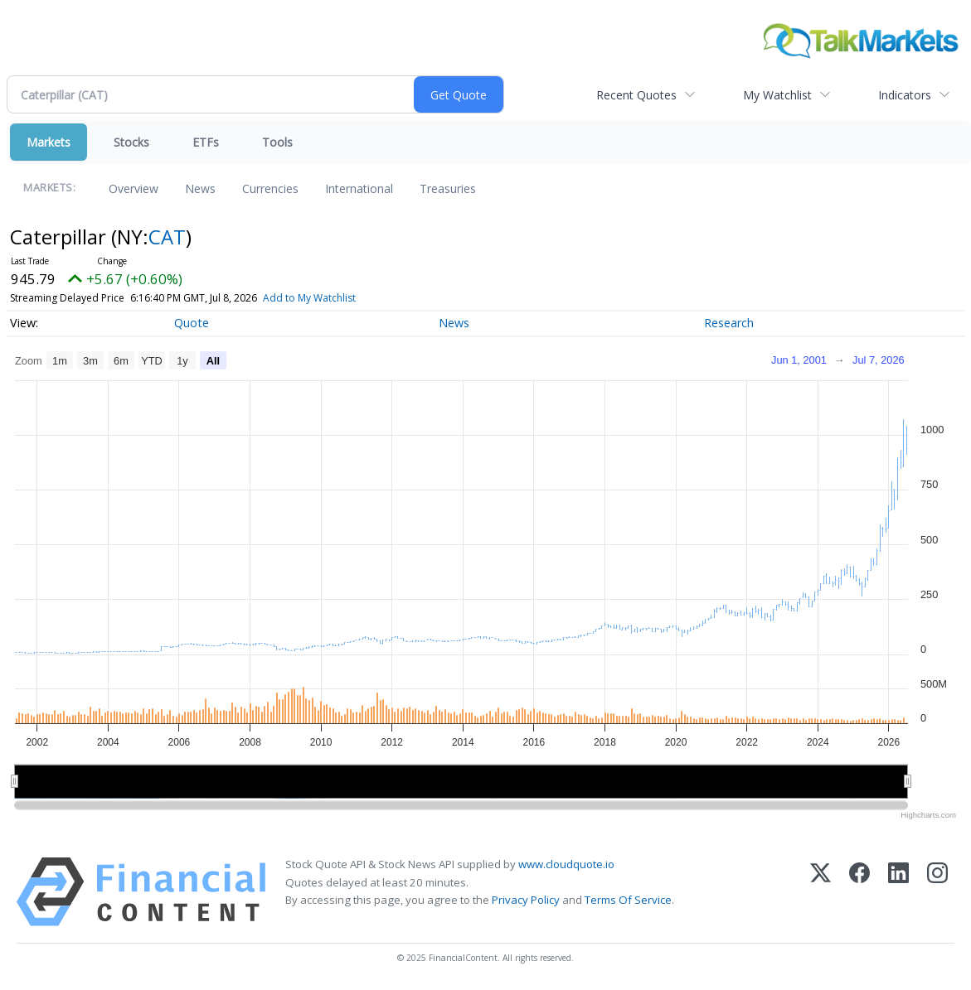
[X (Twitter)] (820, 892)
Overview (133, 188)
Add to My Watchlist (339, 298)
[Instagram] (937, 892)
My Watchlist (777, 95)
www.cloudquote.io (566, 864)
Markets (48, 142)
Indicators (904, 95)
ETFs (205, 142)
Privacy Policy (526, 899)
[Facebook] (859, 892)
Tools (277, 142)
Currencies (270, 188)
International (359, 188)
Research (729, 323)
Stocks (131, 142)
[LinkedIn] (898, 892)
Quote (191, 323)
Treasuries (448, 188)
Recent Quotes (636, 95)
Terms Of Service (628, 899)
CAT (167, 236)
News (200, 188)
